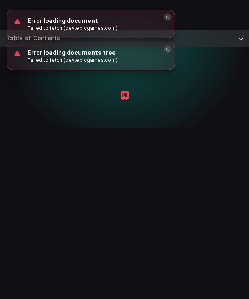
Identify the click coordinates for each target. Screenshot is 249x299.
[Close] (167, 49)
